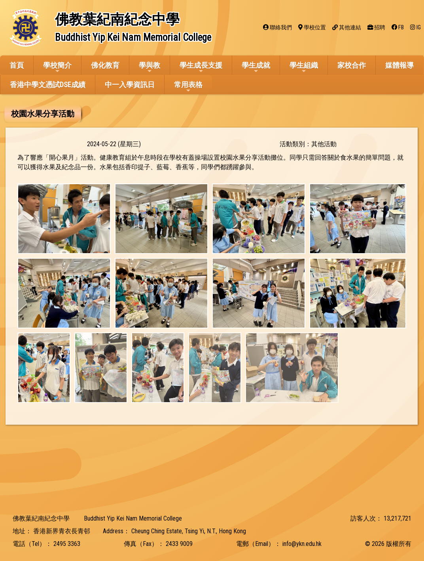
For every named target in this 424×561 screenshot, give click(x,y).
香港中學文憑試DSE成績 (47, 84)
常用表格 (188, 87)
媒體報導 (399, 65)
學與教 (149, 67)
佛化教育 (105, 65)
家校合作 (351, 65)
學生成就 (256, 67)
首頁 (16, 65)
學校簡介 (57, 67)
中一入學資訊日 (130, 84)
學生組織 (304, 67)
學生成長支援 (201, 67)
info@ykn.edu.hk (302, 544)
